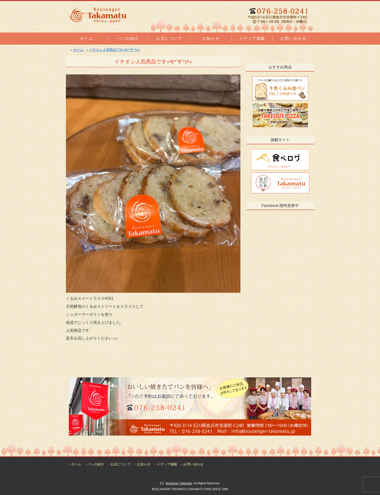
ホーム (86, 38)
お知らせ (211, 38)
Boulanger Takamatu (179, 483)
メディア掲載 (252, 38)
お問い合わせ (293, 38)
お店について (169, 38)
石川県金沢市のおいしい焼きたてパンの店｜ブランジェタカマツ (97, 15)
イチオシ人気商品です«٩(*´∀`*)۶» (114, 50)
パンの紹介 (128, 38)
